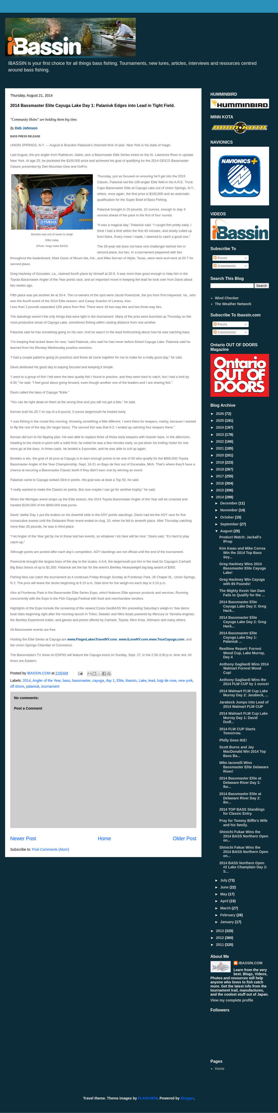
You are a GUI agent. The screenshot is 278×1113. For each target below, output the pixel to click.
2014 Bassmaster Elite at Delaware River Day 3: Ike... (240, 782)
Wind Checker (227, 298)
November (229, 510)
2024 (220, 427)
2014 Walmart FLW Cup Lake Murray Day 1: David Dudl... (243, 717)
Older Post (184, 838)
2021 (220, 448)
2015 (220, 490)
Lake (142, 680)
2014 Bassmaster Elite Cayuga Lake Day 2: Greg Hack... (242, 621)
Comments (224, 266)
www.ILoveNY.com (133, 639)
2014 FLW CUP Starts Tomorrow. (237, 731)
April (224, 901)
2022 (220, 441)
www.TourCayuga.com (166, 639)
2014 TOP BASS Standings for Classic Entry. (242, 811)
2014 (27, 680)
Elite (120, 680)
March (226, 908)
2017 (220, 476)
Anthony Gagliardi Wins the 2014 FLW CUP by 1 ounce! (244, 682)
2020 (220, 455)
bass (66, 680)
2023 (220, 434)
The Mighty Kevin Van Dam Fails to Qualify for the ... (242, 593)
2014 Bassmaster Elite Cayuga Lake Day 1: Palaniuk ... (238, 637)
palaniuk (32, 686)
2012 (220, 938)
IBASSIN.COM (39, 673)
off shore (17, 686)
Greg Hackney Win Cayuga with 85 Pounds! (242, 581)
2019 (220, 462)
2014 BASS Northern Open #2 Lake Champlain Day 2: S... (243, 867)
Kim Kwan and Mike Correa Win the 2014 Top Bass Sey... (242, 552)
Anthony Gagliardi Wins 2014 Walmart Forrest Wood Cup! (244, 668)
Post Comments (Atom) (50, 849)
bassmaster (81, 680)
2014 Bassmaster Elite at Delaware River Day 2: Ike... (240, 798)
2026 (220, 414)
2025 (220, 420)
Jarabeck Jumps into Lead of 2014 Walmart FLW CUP (244, 704)
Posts (220, 258)
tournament (50, 686)
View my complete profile (231, 1000)
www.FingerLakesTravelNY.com (92, 639)
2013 (220, 931)
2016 (220, 483)
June (225, 887)
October (227, 517)
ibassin (131, 680)
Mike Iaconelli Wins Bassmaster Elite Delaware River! (244, 767)
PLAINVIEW (148, 1098)
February (228, 915)
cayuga (98, 680)
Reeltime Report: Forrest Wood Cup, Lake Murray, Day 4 (242, 653)
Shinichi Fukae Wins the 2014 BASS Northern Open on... (243, 836)
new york (185, 680)
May (224, 894)
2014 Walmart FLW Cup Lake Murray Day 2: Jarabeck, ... (243, 693)
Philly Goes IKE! (233, 740)
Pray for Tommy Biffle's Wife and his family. (243, 823)
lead (151, 680)
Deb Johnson (26, 128)
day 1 (110, 680)
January (227, 922)
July (224, 880)
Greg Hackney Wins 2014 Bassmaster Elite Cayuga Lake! (242, 568)
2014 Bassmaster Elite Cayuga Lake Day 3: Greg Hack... (242, 606)
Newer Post (23, 838)
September (229, 524)
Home (104, 838)
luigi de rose (166, 680)
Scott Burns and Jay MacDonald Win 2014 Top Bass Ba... (242, 751)
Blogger (187, 1098)
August (226, 531)
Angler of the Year (46, 680)
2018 (220, 469)
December (229, 503)
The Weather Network (233, 304)
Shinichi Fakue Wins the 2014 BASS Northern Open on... (243, 851)
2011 (220, 945)
